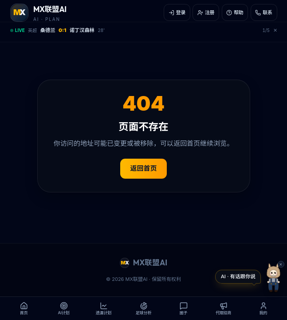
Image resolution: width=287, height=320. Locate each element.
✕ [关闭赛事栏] (275, 30)
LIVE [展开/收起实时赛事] (17, 30)
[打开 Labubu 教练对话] (238, 277)
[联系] (264, 12)
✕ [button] (281, 264)
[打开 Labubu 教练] (273, 278)
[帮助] (235, 12)
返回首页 (143, 168)
